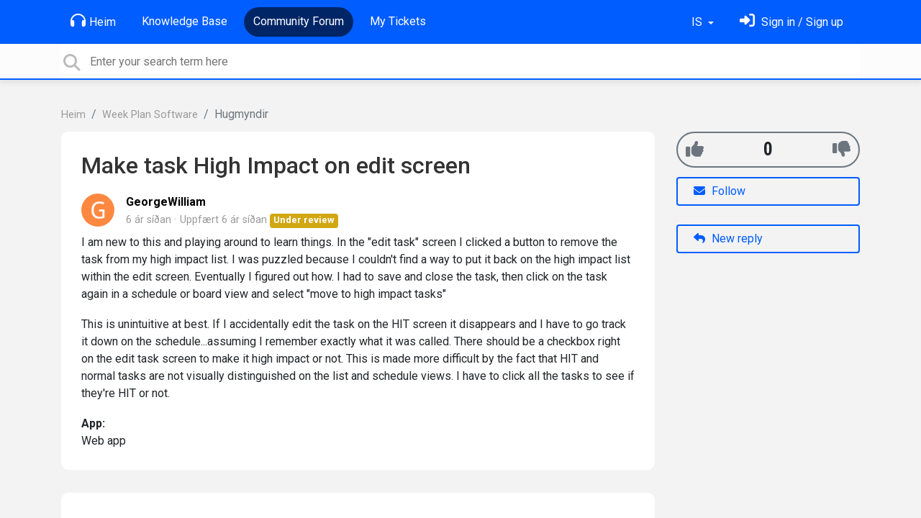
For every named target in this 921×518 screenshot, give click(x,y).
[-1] (841, 149)
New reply (728, 238)
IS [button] (698, 22)
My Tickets (398, 21)
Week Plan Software (150, 115)
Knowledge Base (184, 21)
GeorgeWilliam (166, 202)
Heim (93, 21)
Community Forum (298, 21)
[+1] (695, 149)
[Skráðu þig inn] (791, 22)
